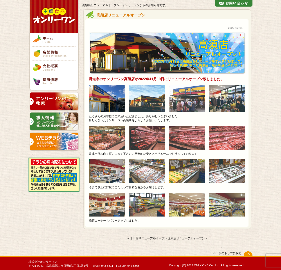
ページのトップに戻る (227, 253)
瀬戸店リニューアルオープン (186, 238)
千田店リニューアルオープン (148, 238)
